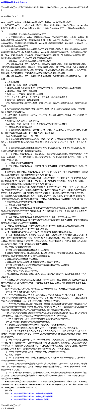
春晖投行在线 (7, 2)
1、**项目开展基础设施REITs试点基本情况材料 (32, 393)
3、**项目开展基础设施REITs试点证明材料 (30, 399)
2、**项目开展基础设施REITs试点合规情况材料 (32, 396)
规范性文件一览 (20, 2)
